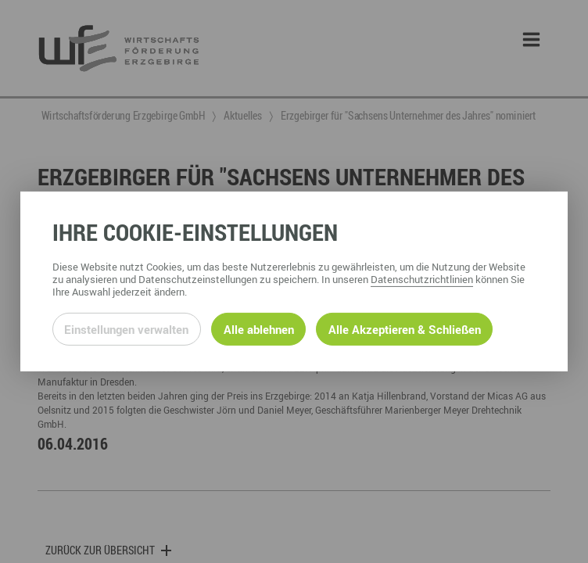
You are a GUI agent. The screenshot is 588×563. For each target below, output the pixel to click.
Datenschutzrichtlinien (422, 279)
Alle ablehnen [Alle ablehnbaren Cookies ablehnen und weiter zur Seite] (259, 329)
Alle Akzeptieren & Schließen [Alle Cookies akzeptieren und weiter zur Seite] (404, 329)
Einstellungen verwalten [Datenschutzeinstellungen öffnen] (126, 329)
